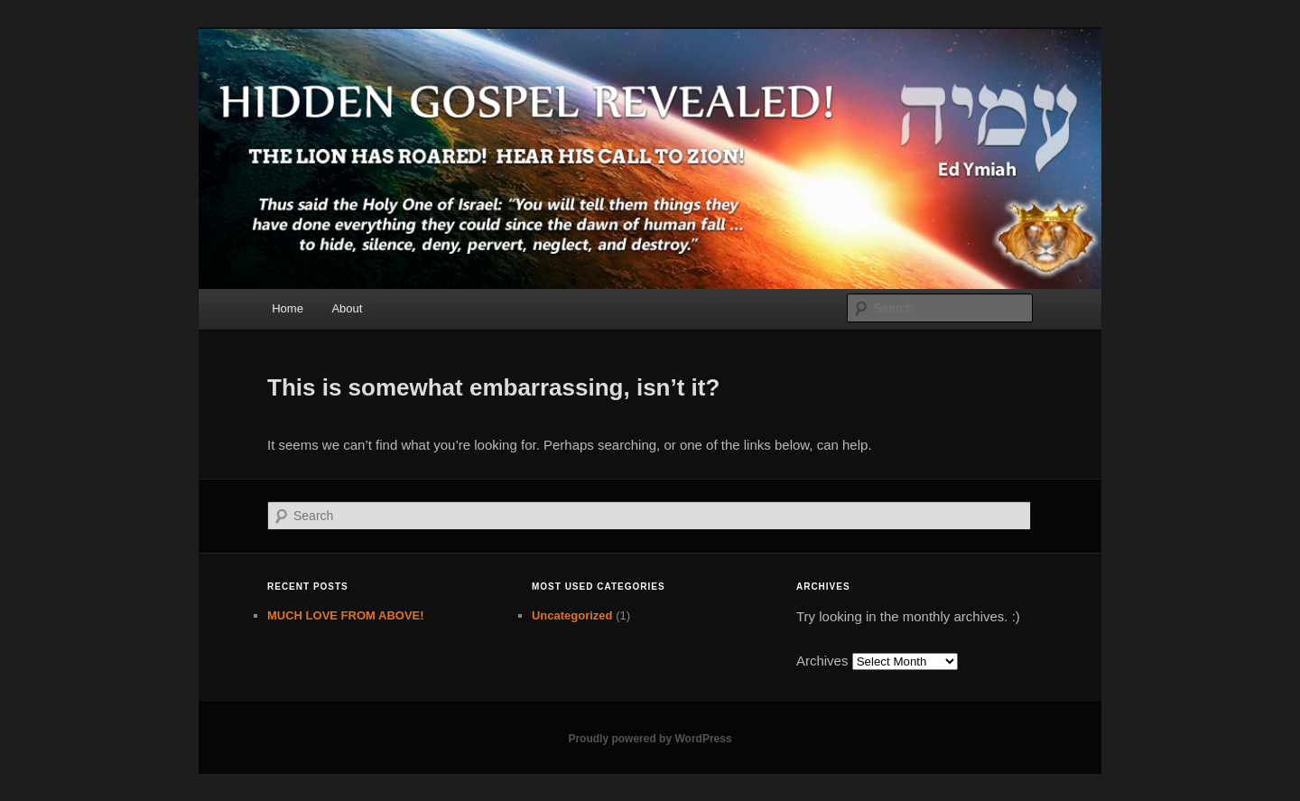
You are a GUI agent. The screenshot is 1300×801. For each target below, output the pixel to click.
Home (287, 308)
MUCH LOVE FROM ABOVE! (345, 615)
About (346, 308)
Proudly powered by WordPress (649, 738)
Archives (822, 660)
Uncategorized (572, 615)
